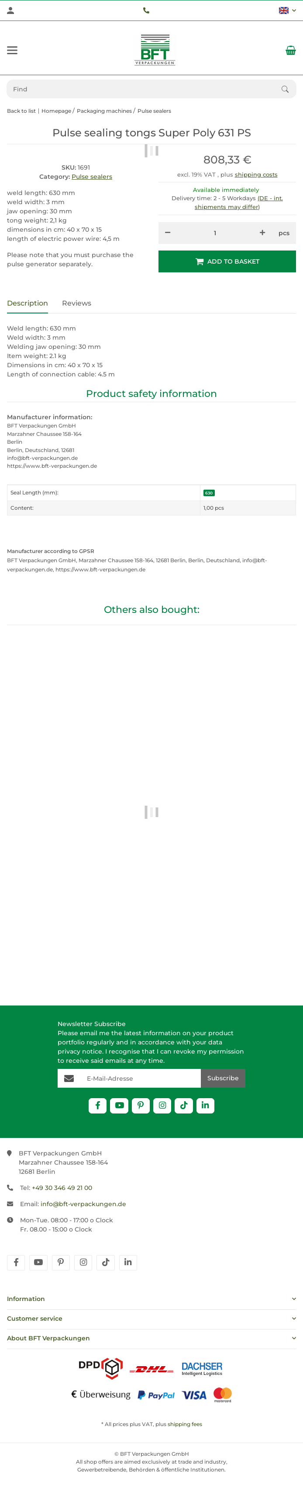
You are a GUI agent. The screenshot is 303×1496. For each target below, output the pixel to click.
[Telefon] (146, 10)
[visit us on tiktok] (105, 1262)
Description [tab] (27, 303)
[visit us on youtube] (38, 1262)
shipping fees (185, 1424)
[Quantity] (215, 233)
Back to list (21, 111)
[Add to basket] (227, 261)
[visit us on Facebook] (98, 1105)
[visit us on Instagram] (162, 1105)
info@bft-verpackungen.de (83, 1204)
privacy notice (80, 1051)
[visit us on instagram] (83, 1262)
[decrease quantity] (167, 233)
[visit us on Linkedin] (205, 1105)
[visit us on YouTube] (119, 1105)
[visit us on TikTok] (184, 1105)
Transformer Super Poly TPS (152, 951)
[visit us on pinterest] (61, 1262)
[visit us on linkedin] (128, 1262)
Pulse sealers (92, 177)
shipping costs (256, 174)
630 (209, 493)
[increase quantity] (262, 233)
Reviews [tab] (76, 303)
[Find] (289, 89)
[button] (287, 10)
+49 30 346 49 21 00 (62, 1188)
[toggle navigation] (12, 50)
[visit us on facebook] (16, 1262)
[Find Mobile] (144, 89)
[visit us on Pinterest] (141, 1105)
